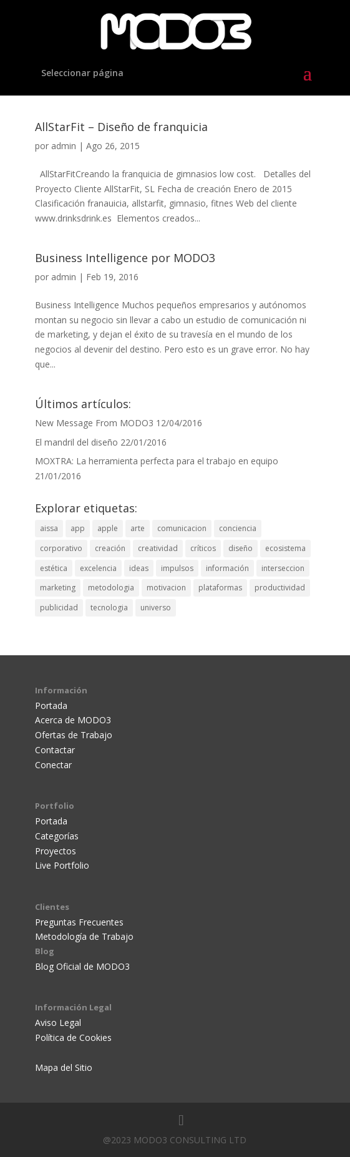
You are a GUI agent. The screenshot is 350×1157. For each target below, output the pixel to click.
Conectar (53, 765)
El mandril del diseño (76, 442)
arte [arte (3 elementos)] (137, 528)
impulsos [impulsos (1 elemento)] (177, 568)
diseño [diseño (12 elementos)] (240, 548)
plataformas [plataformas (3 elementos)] (220, 587)
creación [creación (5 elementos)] (110, 548)
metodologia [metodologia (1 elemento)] (111, 587)
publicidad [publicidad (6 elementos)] (59, 607)
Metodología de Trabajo (84, 936)
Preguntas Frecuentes (79, 922)
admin (63, 146)
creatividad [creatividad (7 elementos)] (158, 548)
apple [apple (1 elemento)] (107, 528)
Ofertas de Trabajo (73, 735)
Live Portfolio (62, 865)
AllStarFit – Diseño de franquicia (121, 126)
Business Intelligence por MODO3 (125, 257)
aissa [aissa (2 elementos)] (49, 528)
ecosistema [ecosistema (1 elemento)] (285, 548)
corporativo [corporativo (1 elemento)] (61, 548)
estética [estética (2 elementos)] (53, 568)
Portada (51, 705)
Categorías (57, 836)
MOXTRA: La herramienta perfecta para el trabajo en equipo (156, 461)
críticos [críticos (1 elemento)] (203, 548)
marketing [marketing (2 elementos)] (57, 587)
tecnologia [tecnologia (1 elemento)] (109, 607)
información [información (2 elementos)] (227, 568)
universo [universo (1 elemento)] (155, 607)
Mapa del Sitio (63, 1067)
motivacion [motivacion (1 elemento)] (166, 587)
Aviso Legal (58, 1022)
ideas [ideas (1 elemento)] (138, 568)
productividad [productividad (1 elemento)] (280, 587)
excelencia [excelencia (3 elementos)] (98, 568)
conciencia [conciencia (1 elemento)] (237, 528)
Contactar (55, 750)
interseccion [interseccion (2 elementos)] (282, 568)
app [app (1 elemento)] (77, 528)
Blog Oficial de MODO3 (82, 966)
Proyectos (55, 851)
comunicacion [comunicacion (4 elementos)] (182, 528)
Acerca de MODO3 (73, 720)
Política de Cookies (73, 1037)
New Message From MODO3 (94, 423)
